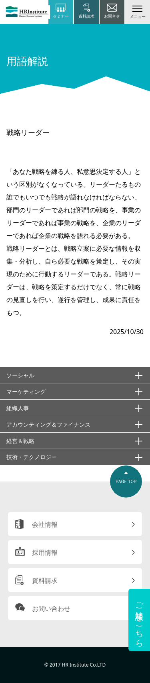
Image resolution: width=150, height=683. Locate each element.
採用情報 (45, 552)
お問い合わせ (51, 608)
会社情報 (45, 524)
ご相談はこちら (139, 620)
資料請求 (45, 580)
